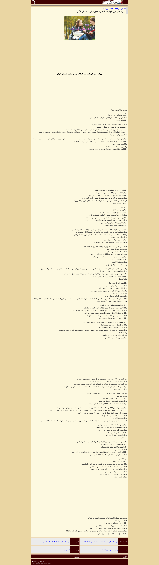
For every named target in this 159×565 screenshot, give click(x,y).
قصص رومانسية (64, 550)
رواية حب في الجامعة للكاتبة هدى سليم (56, 541)
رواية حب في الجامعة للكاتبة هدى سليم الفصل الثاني (100, 541)
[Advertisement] (79, 56)
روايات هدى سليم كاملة (110, 550)
